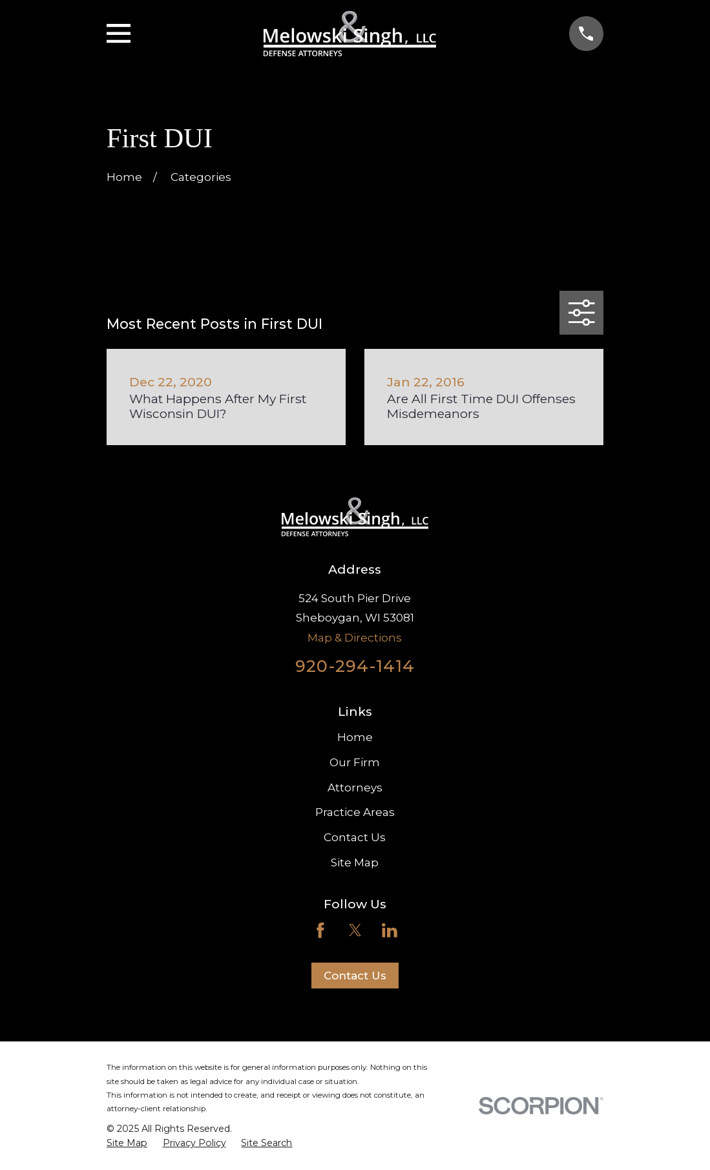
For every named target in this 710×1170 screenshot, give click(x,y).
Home (355, 737)
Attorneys (355, 787)
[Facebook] (320, 930)
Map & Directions (355, 637)
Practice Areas (355, 812)
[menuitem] (127, 1143)
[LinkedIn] (389, 930)
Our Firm (354, 762)
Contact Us (355, 837)
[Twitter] (355, 930)
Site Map (355, 862)
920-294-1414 (355, 666)
